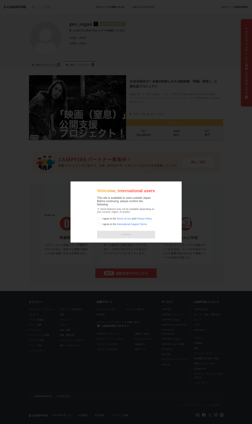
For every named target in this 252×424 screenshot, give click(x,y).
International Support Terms (132, 224)
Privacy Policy (144, 218)
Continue (126, 234)
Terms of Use (124, 218)
